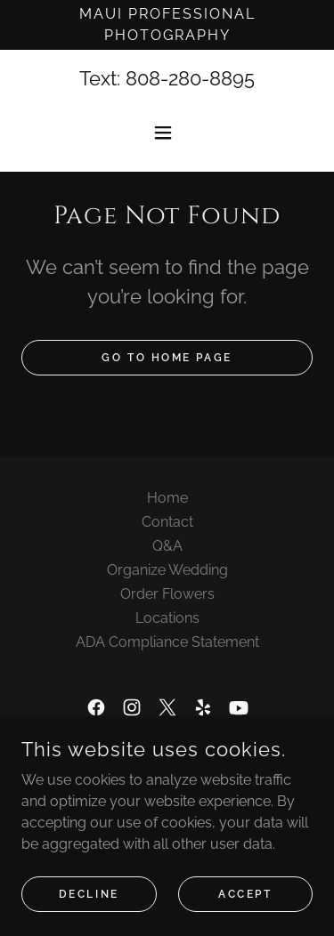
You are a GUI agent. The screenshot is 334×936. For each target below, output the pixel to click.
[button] (167, 132)
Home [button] (167, 497)
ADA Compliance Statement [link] (167, 641)
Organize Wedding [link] (167, 569)
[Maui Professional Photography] (167, 25)
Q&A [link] (167, 545)
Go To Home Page (167, 357)
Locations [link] (167, 617)
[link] (96, 707)
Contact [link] (167, 521)
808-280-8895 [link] (190, 78)
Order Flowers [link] (167, 593)
